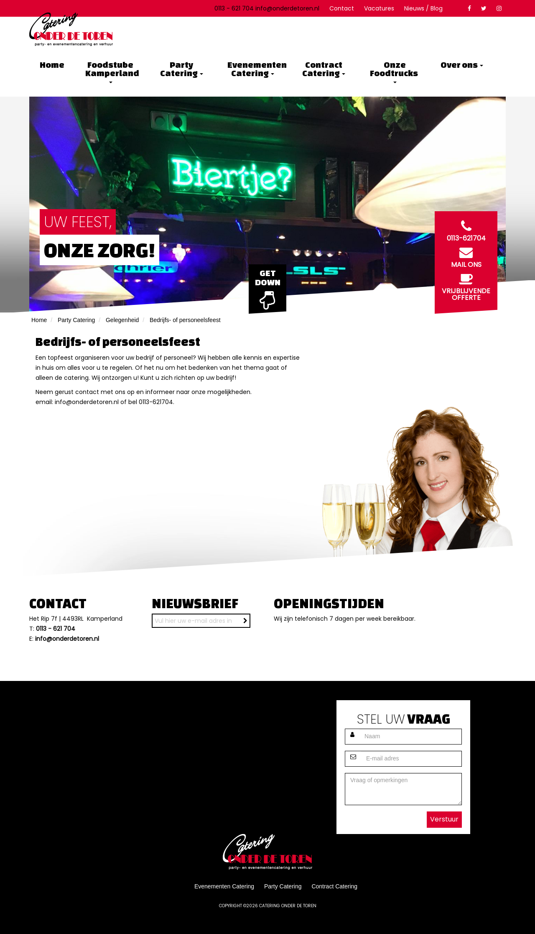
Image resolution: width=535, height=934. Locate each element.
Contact (341, 8)
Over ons (462, 64)
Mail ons (466, 255)
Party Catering (181, 69)
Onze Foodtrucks (394, 71)
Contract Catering (323, 69)
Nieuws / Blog (423, 8)
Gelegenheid (122, 320)
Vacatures (379, 8)
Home (52, 64)
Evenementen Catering (255, 69)
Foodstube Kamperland (112, 71)
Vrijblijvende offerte (466, 285)
